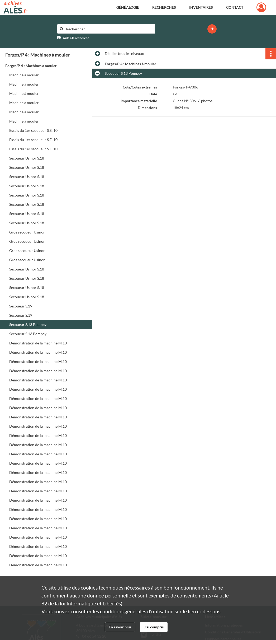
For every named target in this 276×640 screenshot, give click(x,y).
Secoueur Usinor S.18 (26, 158)
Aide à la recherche (76, 38)
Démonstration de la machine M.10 (38, 343)
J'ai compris (154, 627)
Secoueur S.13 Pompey (27, 324)
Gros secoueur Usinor (27, 232)
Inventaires (201, 7)
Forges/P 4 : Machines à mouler (31, 65)
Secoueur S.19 (20, 306)
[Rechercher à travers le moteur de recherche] (108, 29)
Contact (234, 7)
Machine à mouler (24, 75)
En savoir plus (120, 627)
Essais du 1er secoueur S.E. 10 (33, 130)
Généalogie (127, 7)
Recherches (164, 7)
